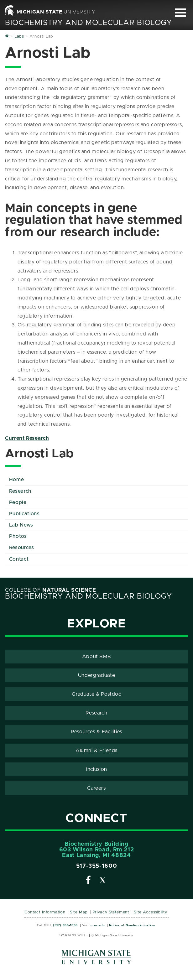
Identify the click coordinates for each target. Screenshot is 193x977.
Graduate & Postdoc (96, 694)
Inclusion (96, 769)
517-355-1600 (96, 866)
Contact (19, 559)
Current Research (27, 438)
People (18, 502)
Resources (21, 547)
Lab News (21, 524)
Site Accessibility (150, 912)
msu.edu (98, 925)
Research (20, 491)
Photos (18, 536)
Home (16, 479)
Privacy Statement (110, 912)
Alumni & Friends (96, 750)
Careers (96, 788)
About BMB (96, 656)
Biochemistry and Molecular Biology (88, 23)
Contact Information (44, 912)
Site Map (79, 912)
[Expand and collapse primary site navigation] (180, 12)
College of (50, 590)
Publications (24, 513)
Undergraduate (96, 675)
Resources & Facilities (96, 731)
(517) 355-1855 (65, 925)
